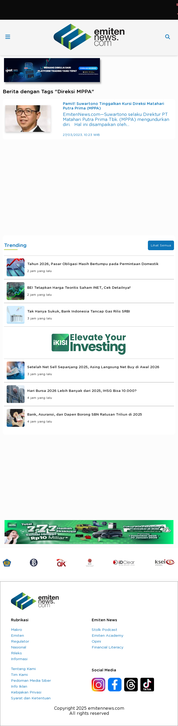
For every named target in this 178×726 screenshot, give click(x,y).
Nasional (18, 647)
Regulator (20, 641)
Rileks (16, 653)
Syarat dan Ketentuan (31, 698)
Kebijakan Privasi (26, 692)
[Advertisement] (89, 192)
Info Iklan (19, 686)
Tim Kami (19, 675)
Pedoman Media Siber (31, 681)
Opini (96, 641)
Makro (16, 630)
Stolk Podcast (104, 630)
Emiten (17, 636)
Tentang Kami (23, 669)
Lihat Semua (161, 245)
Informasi (19, 659)
